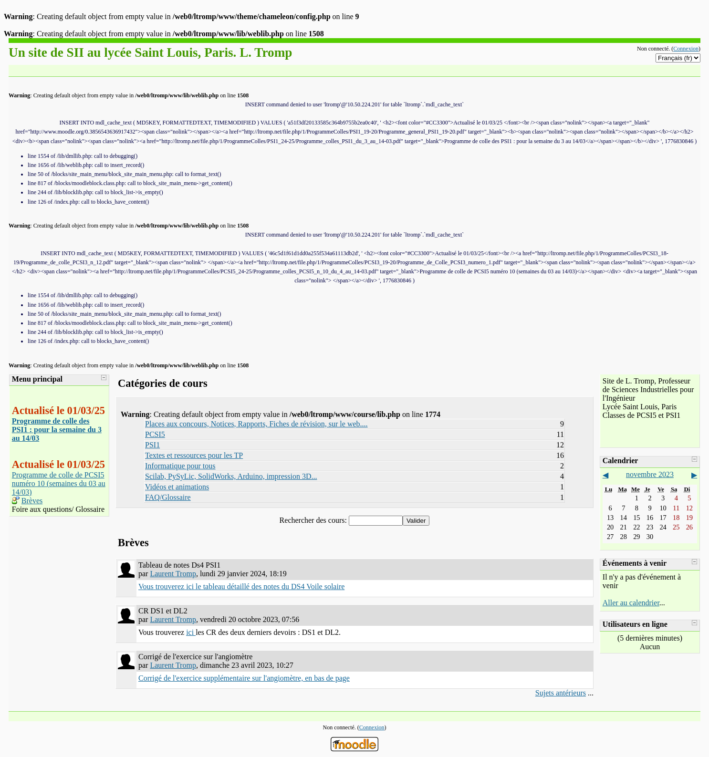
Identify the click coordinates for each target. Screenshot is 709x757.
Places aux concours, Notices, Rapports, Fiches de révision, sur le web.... (256, 424)
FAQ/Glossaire (168, 497)
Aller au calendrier (631, 603)
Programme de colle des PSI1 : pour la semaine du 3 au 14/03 (57, 429)
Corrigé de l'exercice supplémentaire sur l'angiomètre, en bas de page (244, 678)
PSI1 (152, 445)
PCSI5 (155, 434)
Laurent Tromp (173, 574)
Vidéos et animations (177, 487)
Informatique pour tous (180, 466)
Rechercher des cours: (314, 520)
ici (191, 632)
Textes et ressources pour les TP (194, 455)
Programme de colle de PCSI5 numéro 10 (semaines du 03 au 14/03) (58, 483)
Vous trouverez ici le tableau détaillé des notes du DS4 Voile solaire (241, 586)
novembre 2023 (650, 474)
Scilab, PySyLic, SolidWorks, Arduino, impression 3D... (231, 476)
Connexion (686, 48)
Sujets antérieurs (560, 693)
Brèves (31, 501)
